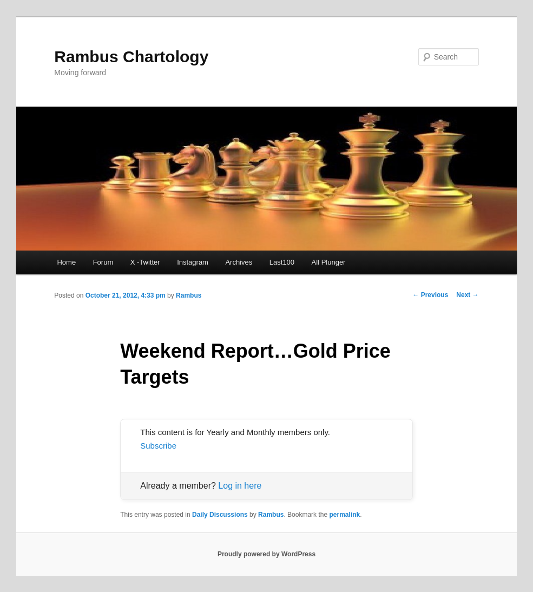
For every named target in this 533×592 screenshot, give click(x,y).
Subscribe (158, 445)
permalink (344, 514)
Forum (103, 262)
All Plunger (329, 262)
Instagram (192, 262)
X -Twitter (145, 262)
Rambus (188, 295)
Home (66, 262)
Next (467, 295)
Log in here (239, 485)
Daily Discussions (220, 514)
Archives (238, 262)
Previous (430, 295)
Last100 (281, 262)
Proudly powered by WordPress (266, 554)
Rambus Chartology (131, 56)
